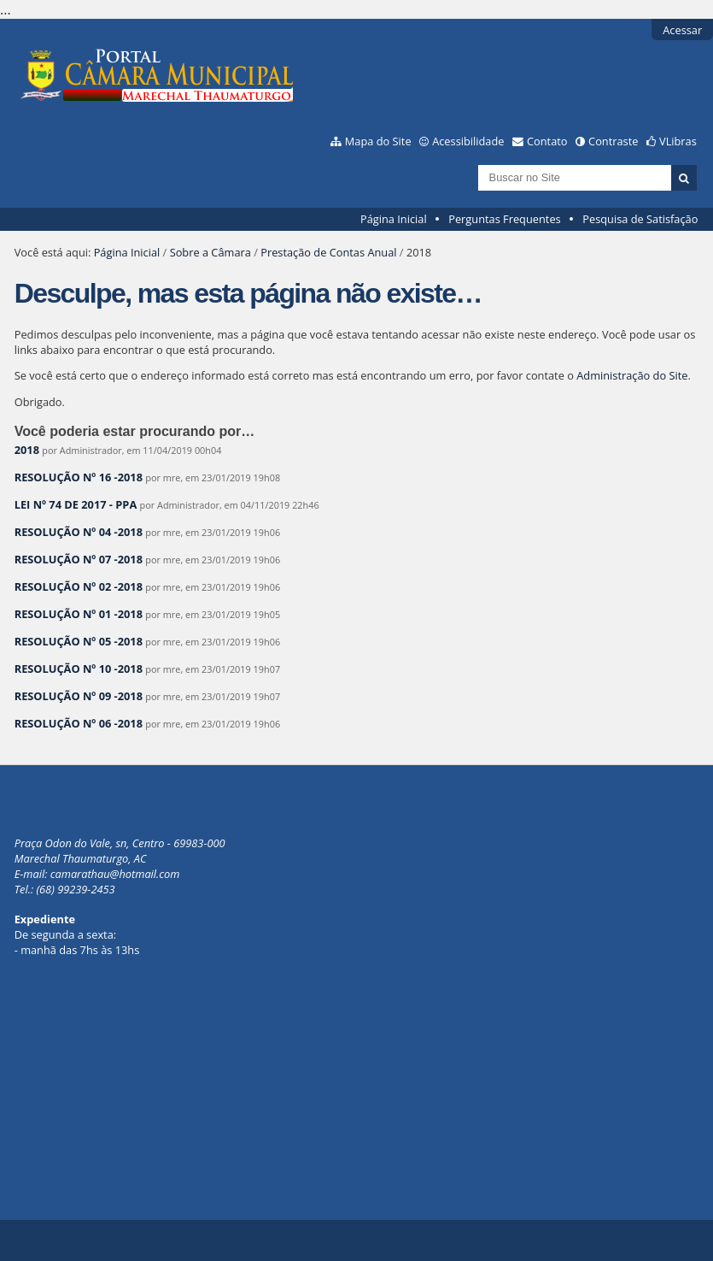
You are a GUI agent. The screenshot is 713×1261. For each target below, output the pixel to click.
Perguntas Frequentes (504, 219)
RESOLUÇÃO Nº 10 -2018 (79, 668)
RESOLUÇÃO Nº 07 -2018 (79, 559)
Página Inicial (393, 219)
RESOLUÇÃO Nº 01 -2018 (79, 614)
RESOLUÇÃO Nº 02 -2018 (79, 586)
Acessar (682, 30)
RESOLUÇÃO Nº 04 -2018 (79, 531)
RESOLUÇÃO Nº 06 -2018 (79, 723)
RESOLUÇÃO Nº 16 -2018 (79, 477)
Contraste (613, 141)
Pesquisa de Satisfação (640, 219)
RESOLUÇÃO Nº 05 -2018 (79, 641)
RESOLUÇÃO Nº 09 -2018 (79, 696)
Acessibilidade (468, 141)
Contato (547, 141)
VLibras (678, 141)
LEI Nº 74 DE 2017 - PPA (76, 504)
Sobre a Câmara (210, 252)
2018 (27, 449)
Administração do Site (631, 375)
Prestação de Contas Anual (328, 252)
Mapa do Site (378, 141)
